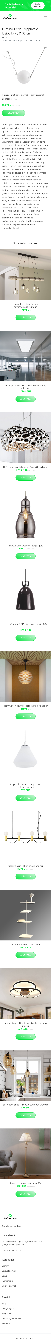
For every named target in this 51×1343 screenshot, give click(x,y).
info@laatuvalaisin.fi (11, 1250)
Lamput (5, 1266)
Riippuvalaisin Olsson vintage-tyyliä (25, 545)
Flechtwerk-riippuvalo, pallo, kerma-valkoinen (25, 705)
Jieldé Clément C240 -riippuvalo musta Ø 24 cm (25, 625)
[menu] (46, 17)
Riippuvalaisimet (36, 95)
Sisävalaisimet (21, 95)
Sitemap (6, 1323)
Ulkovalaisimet (9, 1286)
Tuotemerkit (7, 1281)
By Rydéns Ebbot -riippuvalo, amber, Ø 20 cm (25, 1104)
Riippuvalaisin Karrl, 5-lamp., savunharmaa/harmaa (25, 305)
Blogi (4, 1303)
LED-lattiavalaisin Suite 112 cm (25, 944)
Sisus (4, 1276)
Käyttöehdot (8, 1313)
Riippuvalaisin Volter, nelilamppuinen (25, 866)
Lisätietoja (13, 113)
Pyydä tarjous (37, 5)
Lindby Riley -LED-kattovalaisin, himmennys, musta (25, 1024)
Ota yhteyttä (8, 1308)
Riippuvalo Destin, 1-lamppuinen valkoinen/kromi (25, 786)
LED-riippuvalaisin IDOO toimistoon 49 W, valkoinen (25, 387)
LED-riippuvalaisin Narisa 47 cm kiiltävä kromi (25, 467)
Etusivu (5, 37)
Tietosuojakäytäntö (11, 1318)
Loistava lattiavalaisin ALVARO (25, 1183)
